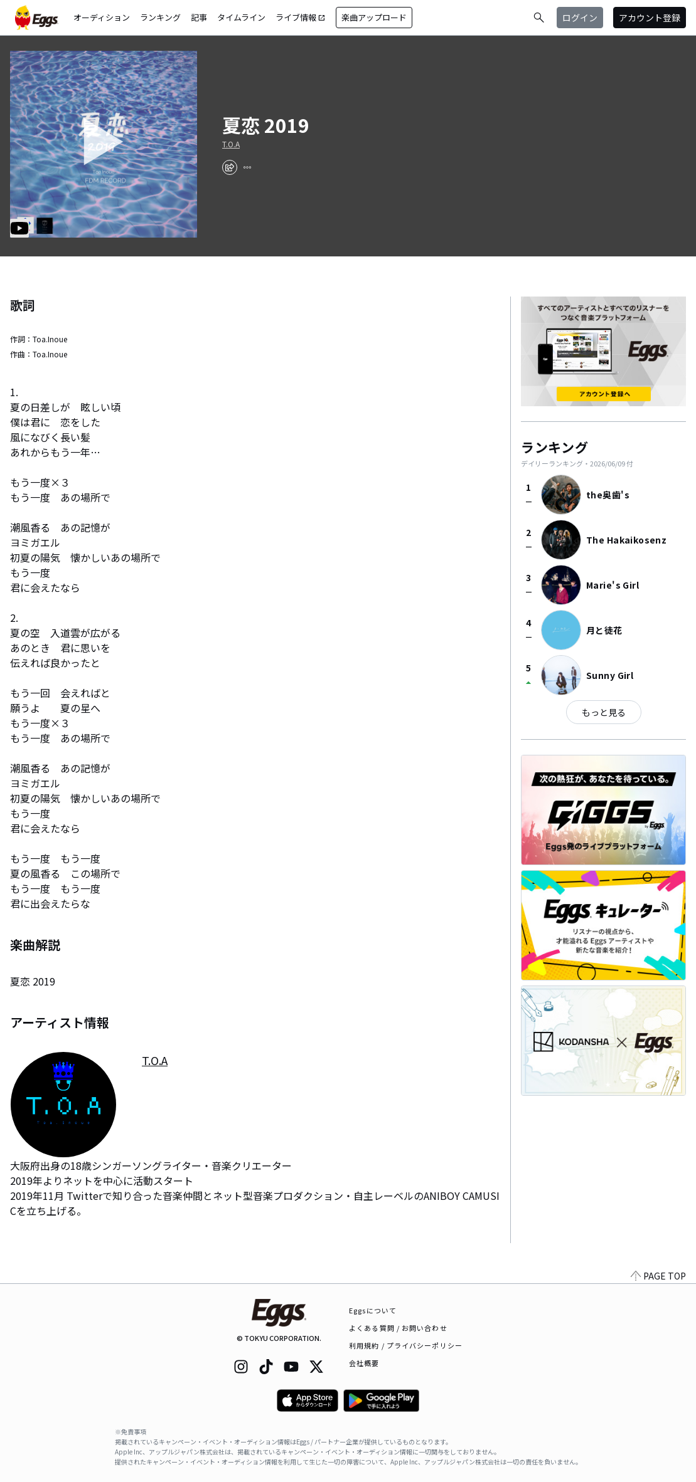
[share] (229, 167)
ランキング (160, 17)
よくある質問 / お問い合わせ (398, 1328)
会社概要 (364, 1363)
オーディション (101, 17)
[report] (247, 167)
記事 (199, 17)
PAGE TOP (658, 1275)
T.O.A (231, 144)
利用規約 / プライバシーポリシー (406, 1345)
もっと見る (604, 712)
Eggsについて (373, 1310)
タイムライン (241, 17)
